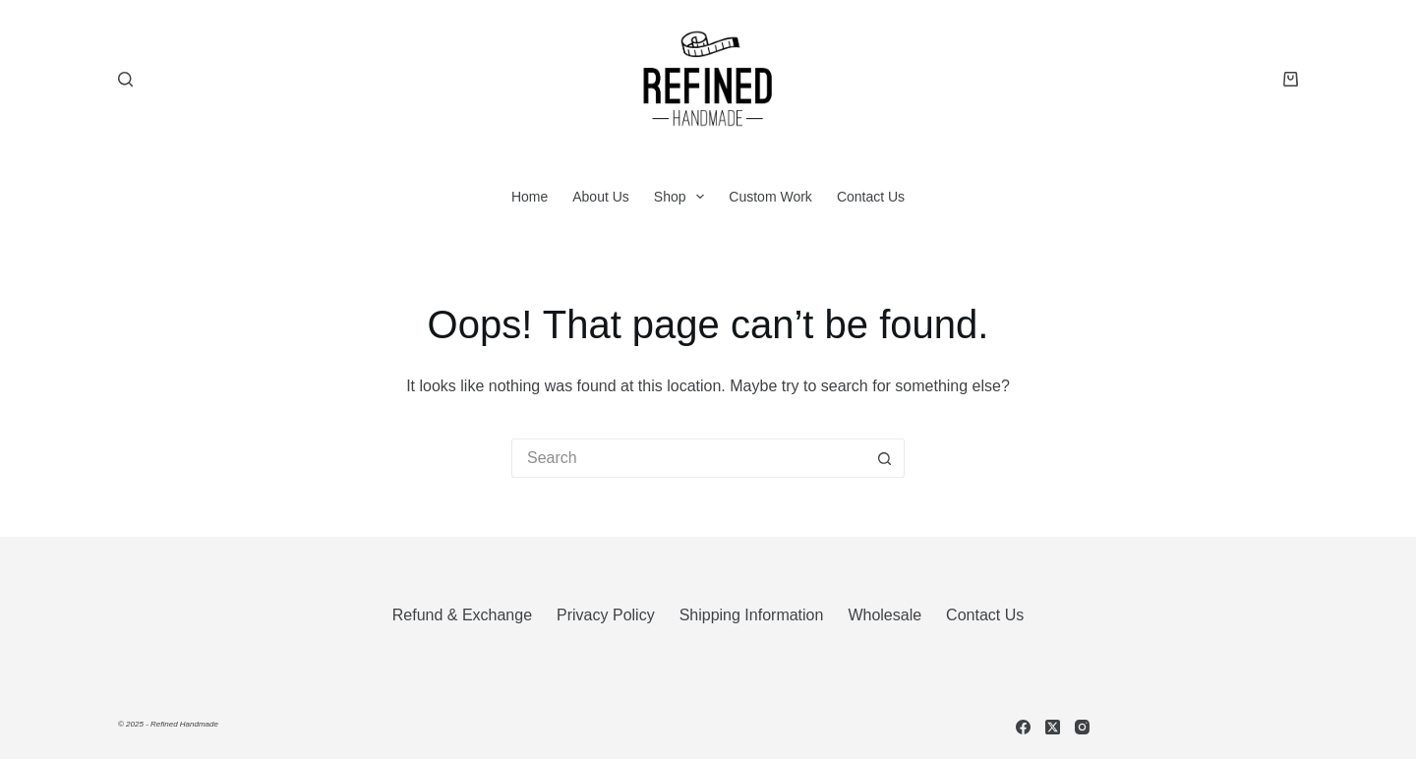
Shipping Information (751, 615)
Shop (683, 196)
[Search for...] (688, 458)
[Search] (125, 79)
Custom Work (770, 196)
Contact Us (871, 196)
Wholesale (884, 615)
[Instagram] (1082, 727)
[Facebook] (1023, 727)
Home (529, 196)
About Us (600, 196)
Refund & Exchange (462, 615)
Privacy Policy (606, 615)
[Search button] (885, 458)
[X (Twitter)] (1052, 727)
